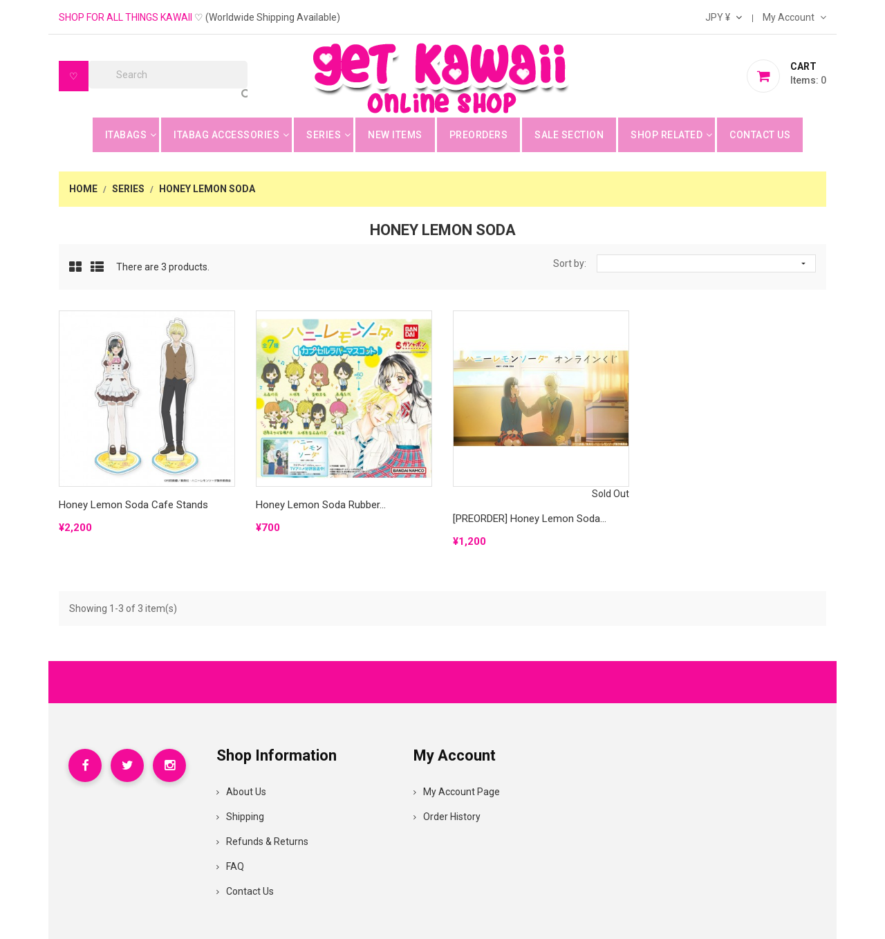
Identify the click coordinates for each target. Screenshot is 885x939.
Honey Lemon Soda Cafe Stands (133, 505)
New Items (395, 134)
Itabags (126, 134)
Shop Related (666, 134)
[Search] (168, 75)
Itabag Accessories (226, 134)
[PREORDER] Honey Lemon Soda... (529, 518)
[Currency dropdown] (723, 17)
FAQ (230, 866)
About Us (241, 791)
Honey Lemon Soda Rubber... (321, 505)
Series (323, 134)
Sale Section (569, 134)
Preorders (478, 134)
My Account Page (456, 791)
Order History (447, 816)
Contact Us (759, 134)
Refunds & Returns (262, 841)
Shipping (240, 816)
